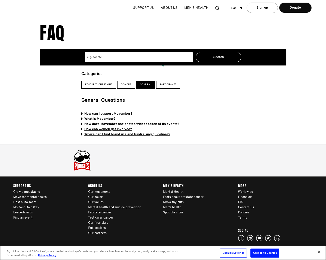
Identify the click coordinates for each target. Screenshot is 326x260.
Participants (168, 85)
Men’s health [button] (197, 8)
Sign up (262, 7)
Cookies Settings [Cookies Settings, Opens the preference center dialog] (233, 253)
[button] (218, 8)
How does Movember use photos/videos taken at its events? (130, 124)
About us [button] (169, 8)
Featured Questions (98, 85)
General (145, 85)
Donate (295, 7)
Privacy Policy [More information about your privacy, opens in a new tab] (47, 255)
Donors (126, 85)
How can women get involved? (106, 129)
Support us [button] (144, 8)
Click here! (241, 238)
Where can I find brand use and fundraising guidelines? (125, 134)
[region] (163, 252)
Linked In (277, 238)
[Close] (319, 252)
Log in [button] (236, 8)
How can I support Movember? (106, 114)
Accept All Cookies (265, 253)
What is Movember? (98, 119)
